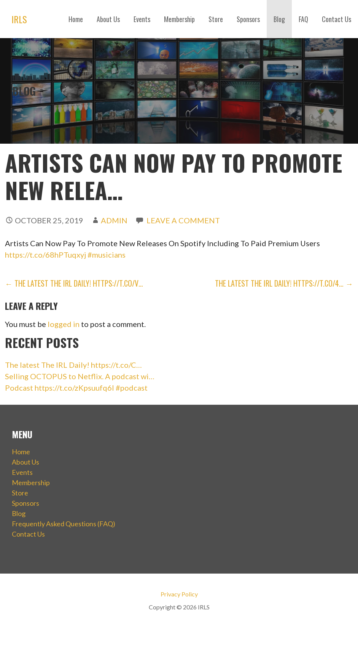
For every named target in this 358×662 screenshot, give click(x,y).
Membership (179, 19)
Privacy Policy (179, 594)
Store (215, 19)
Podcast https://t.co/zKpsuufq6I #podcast (76, 387)
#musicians (107, 254)
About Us (108, 19)
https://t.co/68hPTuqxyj (45, 254)
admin (114, 220)
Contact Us (336, 19)
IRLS (19, 19)
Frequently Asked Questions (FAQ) (63, 523)
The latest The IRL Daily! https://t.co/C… (73, 364)
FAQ (303, 19)
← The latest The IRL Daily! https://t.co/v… (74, 283)
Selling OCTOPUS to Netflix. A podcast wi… (79, 376)
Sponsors (248, 19)
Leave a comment (183, 220)
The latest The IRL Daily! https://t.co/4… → (284, 283)
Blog (279, 19)
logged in (64, 324)
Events (142, 19)
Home (75, 19)
